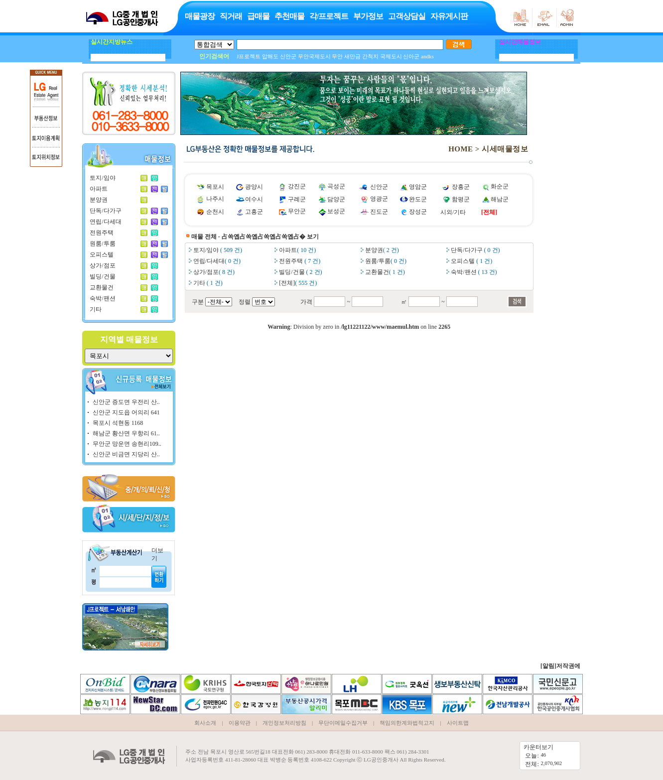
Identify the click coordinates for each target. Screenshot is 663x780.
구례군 (297, 199)
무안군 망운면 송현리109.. (127, 443)
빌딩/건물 (102, 276)
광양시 (254, 186)
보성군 (336, 211)
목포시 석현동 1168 (118, 422)
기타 (96, 309)
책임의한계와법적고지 (407, 723)
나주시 (215, 198)
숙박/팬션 (102, 298)
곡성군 (336, 186)
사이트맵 (458, 723)
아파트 (99, 188)
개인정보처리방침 (284, 723)
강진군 (297, 186)
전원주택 (102, 232)
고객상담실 (406, 16)
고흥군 (254, 211)
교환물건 (102, 287)
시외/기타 (453, 212)
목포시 (215, 186)
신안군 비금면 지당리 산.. (126, 454)
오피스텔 (102, 254)
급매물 (258, 16)
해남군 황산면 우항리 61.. (126, 433)
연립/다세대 (105, 221)
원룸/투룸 (102, 243)
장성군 (418, 211)
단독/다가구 (105, 210)
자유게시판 (449, 16)
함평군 (461, 199)
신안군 (379, 186)
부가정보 (368, 16)
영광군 (379, 198)
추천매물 (289, 16)
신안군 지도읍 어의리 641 (126, 412)
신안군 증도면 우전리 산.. (126, 401)
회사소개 (205, 723)
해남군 (500, 199)
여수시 (254, 199)
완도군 (418, 199)
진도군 (379, 211)
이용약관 (240, 723)
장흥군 (461, 186)
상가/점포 (102, 265)
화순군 (500, 186)
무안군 (297, 211)
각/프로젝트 (328, 16)
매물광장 (200, 16)
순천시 (215, 211)
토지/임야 (102, 177)
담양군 (336, 199)
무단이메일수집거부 (343, 723)
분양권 (99, 199)
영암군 (418, 186)
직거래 (231, 16)
